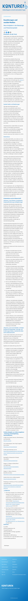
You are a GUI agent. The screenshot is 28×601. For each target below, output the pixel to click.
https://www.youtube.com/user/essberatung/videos (14, 474)
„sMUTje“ (21, 80)
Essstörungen (6, 545)
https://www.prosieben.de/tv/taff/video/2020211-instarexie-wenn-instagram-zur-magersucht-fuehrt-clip (13, 486)
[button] (4, 32)
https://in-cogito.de (7, 440)
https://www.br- (9, 516)
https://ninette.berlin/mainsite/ (10, 479)
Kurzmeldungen (7, 16)
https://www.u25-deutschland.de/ (10, 446)
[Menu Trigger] (25, 2)
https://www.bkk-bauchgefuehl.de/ (10, 460)
